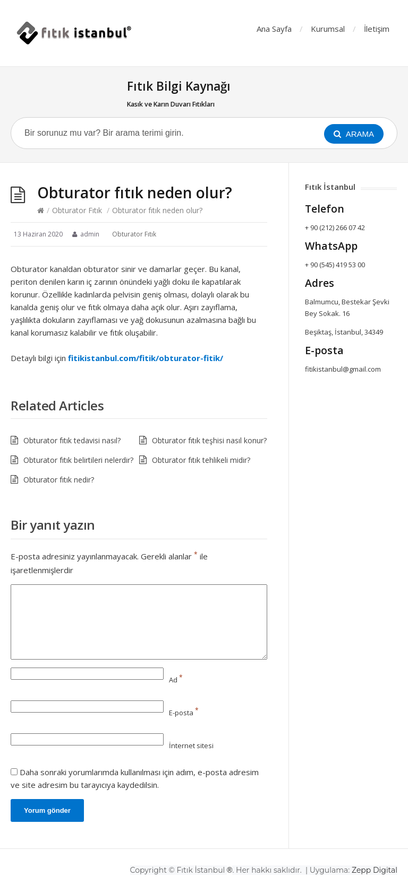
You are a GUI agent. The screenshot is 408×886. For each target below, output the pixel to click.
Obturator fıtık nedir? (58, 480)
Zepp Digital (374, 870)
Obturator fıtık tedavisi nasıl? (72, 440)
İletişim (376, 28)
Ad (176, 680)
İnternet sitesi (191, 745)
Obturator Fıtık (77, 210)
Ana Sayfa (274, 28)
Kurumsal (328, 28)
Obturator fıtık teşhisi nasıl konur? (209, 440)
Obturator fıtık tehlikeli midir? (201, 460)
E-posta (184, 712)
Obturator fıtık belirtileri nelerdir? (78, 460)
